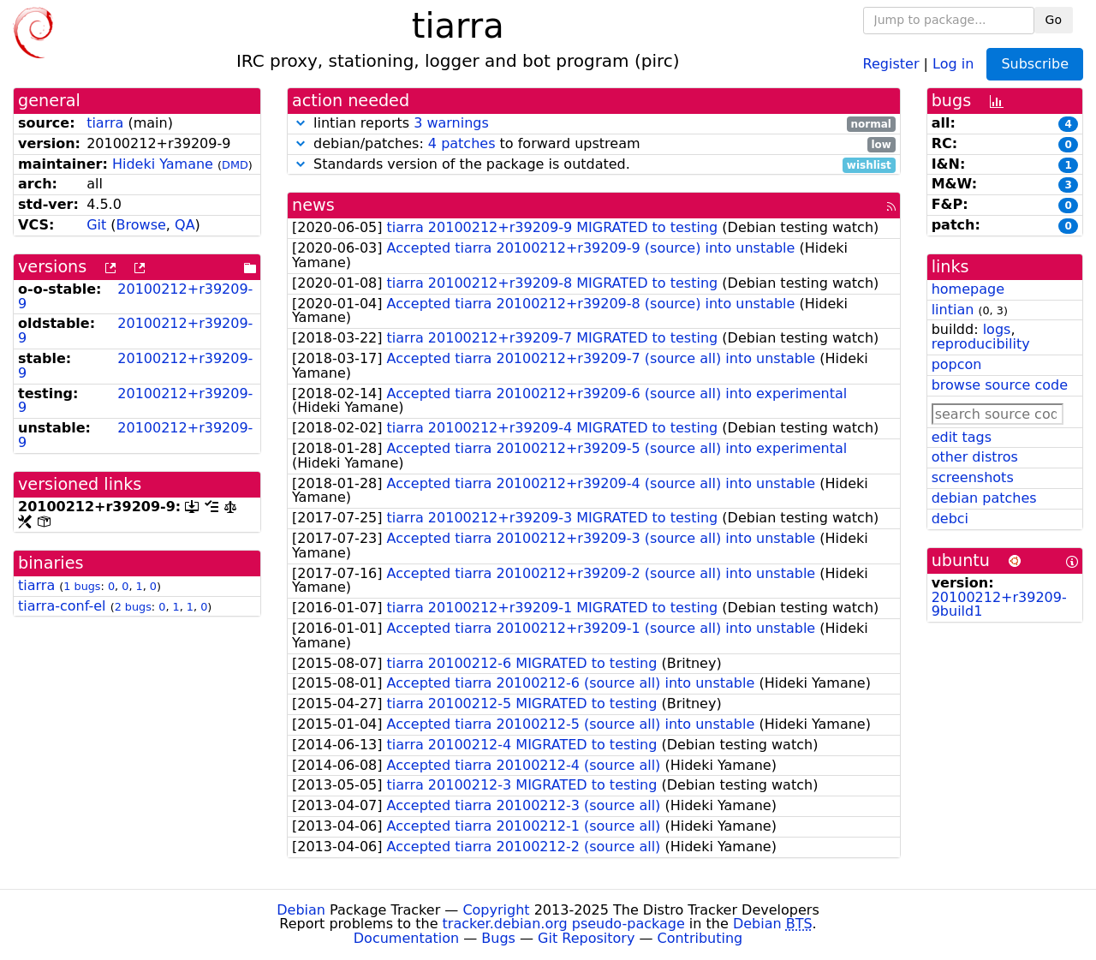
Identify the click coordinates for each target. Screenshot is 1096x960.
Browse (141, 225)
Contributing (700, 938)
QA (185, 225)
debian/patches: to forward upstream (594, 144)
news (313, 205)
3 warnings (451, 123)
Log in (953, 63)
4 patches (462, 143)
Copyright (495, 910)
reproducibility (981, 344)
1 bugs (81, 586)
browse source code (1000, 385)
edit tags (962, 437)
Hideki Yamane (162, 164)
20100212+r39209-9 (135, 296)
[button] (300, 123)
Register (891, 63)
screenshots (973, 477)
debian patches (984, 498)
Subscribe (1035, 64)
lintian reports (594, 123)
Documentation (406, 938)
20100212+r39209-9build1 (999, 604)
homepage (968, 289)
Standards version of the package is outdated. (594, 165)
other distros (975, 457)
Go (1053, 20)
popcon (957, 364)
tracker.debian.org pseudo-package (564, 923)
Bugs (498, 938)
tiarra (104, 123)
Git (96, 225)
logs (997, 329)
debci (950, 518)
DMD (235, 164)
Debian (301, 910)
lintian (953, 309)
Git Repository (586, 938)
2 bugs (133, 606)
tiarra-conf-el (62, 606)
